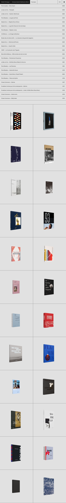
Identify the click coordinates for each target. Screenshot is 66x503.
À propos (33, 2)
